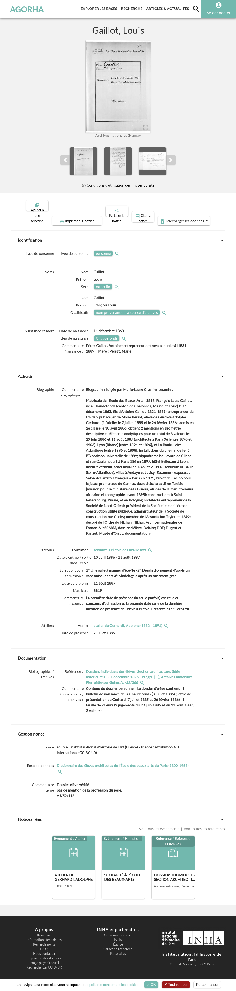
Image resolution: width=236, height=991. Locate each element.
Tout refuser (176, 985)
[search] (196, 8)
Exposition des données (44, 954)
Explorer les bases (100, 8)
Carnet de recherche (117, 945)
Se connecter (219, 12)
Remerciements (44, 940)
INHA (118, 936)
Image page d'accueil (44, 959)
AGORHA (24, 9)
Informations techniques (44, 936)
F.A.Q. (44, 945)
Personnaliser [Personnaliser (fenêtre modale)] (207, 985)
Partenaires (118, 950)
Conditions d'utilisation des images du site (118, 185)
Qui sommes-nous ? (118, 931)
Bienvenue (44, 931)
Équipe (118, 940)
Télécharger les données (170, 217)
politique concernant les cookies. (114, 985)
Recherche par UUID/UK (44, 963)
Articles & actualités (168, 8)
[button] (65, 160)
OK (151, 985)
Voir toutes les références (204, 825)
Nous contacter (44, 950)
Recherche (132, 8)
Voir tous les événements (159, 825)
